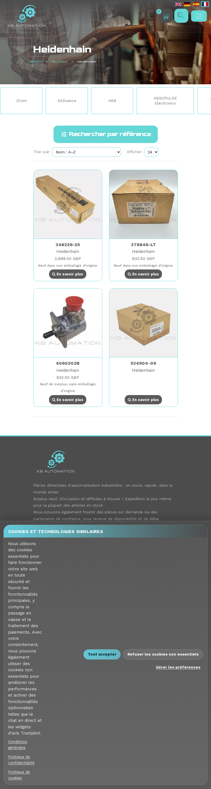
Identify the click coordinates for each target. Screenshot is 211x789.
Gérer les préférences (178, 667)
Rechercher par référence (106, 134)
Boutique (17, 61)
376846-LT (143, 244)
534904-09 (143, 363)
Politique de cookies (19, 775)
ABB (113, 100)
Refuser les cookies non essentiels (163, 654)
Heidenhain (67, 251)
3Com (22, 100)
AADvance (68, 100)
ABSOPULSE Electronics (166, 100)
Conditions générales (17, 744)
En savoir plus (67, 274)
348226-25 (67, 244)
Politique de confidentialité (21, 759)
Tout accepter (102, 654)
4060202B (68, 363)
